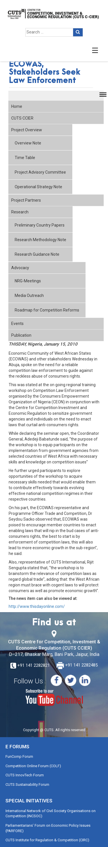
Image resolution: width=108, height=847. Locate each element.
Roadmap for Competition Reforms (47, 310)
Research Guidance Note (37, 254)
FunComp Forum (19, 756)
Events (17, 323)
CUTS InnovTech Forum (24, 775)
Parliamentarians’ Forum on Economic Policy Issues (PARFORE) (47, 828)
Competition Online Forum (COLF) (33, 766)
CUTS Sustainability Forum (27, 784)
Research (20, 212)
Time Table (25, 157)
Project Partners (26, 200)
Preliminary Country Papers (40, 225)
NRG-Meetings (28, 281)
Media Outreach (29, 295)
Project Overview (26, 130)
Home (16, 106)
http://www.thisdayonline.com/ (37, 606)
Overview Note (28, 143)
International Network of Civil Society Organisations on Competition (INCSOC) (50, 813)
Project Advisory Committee (40, 172)
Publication (21, 335)
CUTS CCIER (22, 118)
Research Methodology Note (40, 239)
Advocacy (20, 267)
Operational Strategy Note (38, 187)
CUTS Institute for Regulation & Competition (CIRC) (47, 840)
